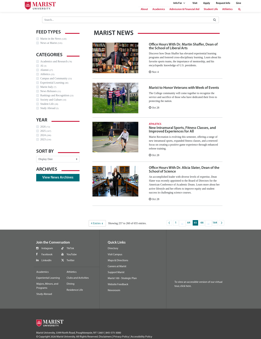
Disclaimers (105, 336)
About (144, 9)
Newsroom (114, 290)
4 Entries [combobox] (98, 223)
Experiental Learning (48, 277)
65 (196, 223)
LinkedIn (46, 260)
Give (238, 3)
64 (189, 223)
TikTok (70, 248)
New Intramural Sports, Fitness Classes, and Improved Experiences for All (182, 129)
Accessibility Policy (141, 336)
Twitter (70, 260)
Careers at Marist (117, 266)
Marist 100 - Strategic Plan (122, 278)
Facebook (47, 254)
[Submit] (214, 20)
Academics (158, 9)
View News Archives (57, 177)
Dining (70, 283)
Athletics (227, 9)
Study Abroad (44, 294)
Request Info (223, 3)
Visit (195, 3)
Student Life (211, 9)
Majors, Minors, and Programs (47, 285)
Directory (113, 248)
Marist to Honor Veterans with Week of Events (184, 88)
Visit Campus (115, 254)
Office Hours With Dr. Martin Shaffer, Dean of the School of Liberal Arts (183, 46)
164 (215, 223)
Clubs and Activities (78, 277)
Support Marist (116, 272)
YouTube (72, 254)
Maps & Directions (118, 260)
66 (203, 223)
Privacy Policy (121, 336)
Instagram (47, 248)
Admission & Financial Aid (184, 9)
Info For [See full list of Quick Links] (179, 3)
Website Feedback (118, 284)
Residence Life (75, 289)
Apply (206, 3)
